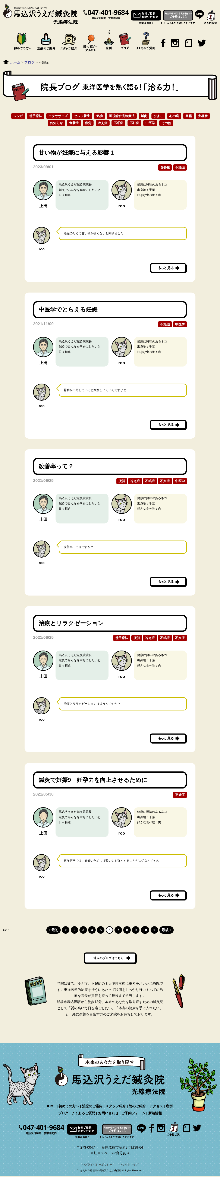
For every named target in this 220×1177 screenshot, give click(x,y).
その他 (166, 123)
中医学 (150, 123)
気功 (99, 116)
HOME (50, 1106)
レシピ (18, 116)
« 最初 (53, 930)
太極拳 (203, 116)
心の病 (174, 116)
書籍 (188, 116)
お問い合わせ (108, 1114)
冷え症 (102, 123)
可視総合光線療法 (122, 116)
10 (145, 930)
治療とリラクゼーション (74, 623)
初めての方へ (69, 1106)
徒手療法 (35, 116)
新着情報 (155, 1114)
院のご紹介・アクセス (146, 1106)
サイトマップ (130, 1165)
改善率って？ (56, 466)
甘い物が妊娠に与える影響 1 (79, 152)
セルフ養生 (82, 116)
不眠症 (118, 123)
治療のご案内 (92, 1106)
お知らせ (56, 123)
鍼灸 (144, 116)
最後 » (166, 930)
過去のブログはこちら (108, 958)
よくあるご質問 (83, 1114)
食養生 (74, 123)
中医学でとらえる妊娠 (71, 309)
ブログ (63, 1114)
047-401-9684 (108, 12)
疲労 (88, 123)
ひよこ (158, 116)
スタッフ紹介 (115, 1106)
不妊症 (134, 123)
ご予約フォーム (133, 1114)
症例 (169, 1106)
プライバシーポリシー (98, 1165)
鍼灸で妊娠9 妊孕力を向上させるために (96, 780)
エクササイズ (58, 116)
